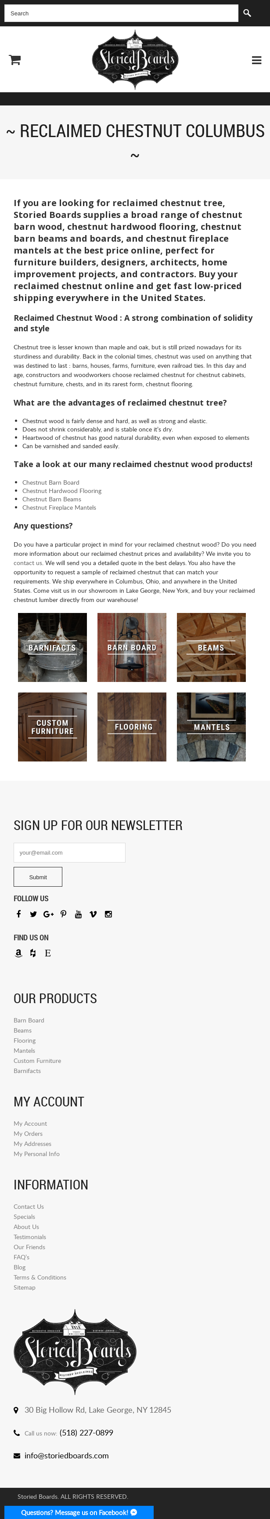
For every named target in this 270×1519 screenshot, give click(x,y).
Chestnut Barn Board (50, 482)
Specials (24, 1216)
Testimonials (30, 1237)
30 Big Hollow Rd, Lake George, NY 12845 (98, 1409)
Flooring (25, 1040)
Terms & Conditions (40, 1277)
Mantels (24, 1050)
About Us (26, 1226)
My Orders (28, 1133)
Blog (19, 1267)
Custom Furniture (37, 1060)
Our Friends (29, 1247)
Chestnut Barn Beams (51, 499)
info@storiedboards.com (67, 1455)
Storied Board (135, 60)
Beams (23, 1030)
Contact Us (29, 1206)
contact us (28, 562)
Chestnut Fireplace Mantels (59, 507)
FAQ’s (21, 1257)
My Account (30, 1123)
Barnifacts (27, 1070)
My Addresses (32, 1143)
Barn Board (29, 1020)
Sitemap (25, 1287)
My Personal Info (37, 1153)
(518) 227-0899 (86, 1432)
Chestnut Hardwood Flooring (61, 490)
